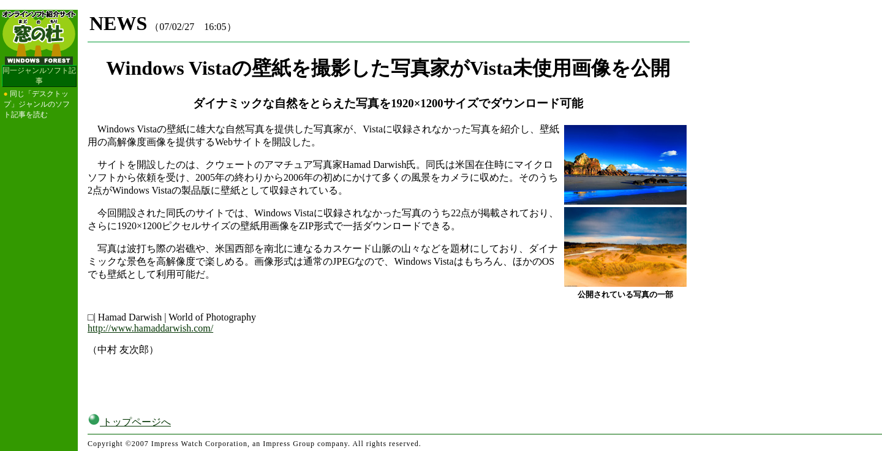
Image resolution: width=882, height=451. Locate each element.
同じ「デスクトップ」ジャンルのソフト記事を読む (37, 104)
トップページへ (129, 412)
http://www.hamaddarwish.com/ (150, 328)
